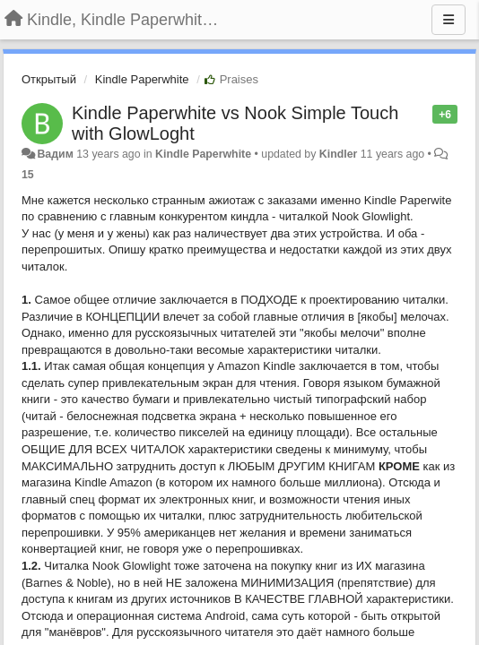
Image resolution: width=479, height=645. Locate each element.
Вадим (55, 154)
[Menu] (448, 19)
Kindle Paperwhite (142, 79)
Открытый (49, 79)
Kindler (338, 154)
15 (28, 174)
